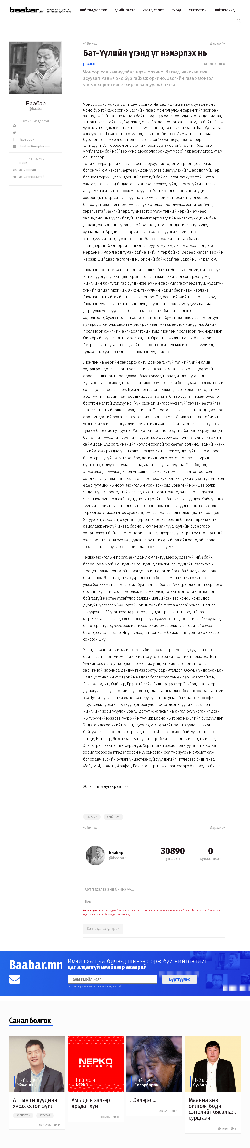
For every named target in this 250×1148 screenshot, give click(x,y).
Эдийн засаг (125, 10)
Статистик (197, 10)
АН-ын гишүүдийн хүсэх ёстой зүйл (35, 1103)
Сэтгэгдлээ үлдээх (103, 928)
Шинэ (20, 163)
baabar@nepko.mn (31, 146)
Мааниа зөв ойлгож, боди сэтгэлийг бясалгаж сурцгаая (212, 1109)
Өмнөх (90, 44)
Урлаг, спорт (153, 10)
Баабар (91, 64)
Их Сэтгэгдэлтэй (28, 177)
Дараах (217, 44)
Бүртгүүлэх (179, 979)
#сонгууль (23, 1115)
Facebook (23, 139)
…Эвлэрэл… (143, 1100)
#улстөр (92, 816)
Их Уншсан (24, 170)
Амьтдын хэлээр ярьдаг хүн (91, 1103)
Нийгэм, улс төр (93, 10)
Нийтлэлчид (224, 10)
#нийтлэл (113, 816)
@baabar (36, 109)
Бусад (176, 10)
